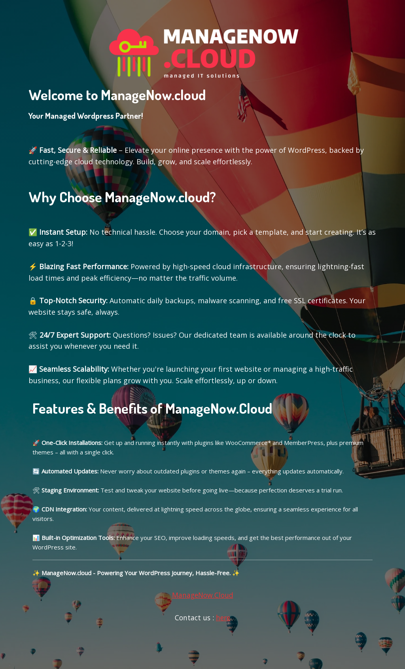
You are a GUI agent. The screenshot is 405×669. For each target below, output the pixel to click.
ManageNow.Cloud (202, 595)
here (223, 617)
